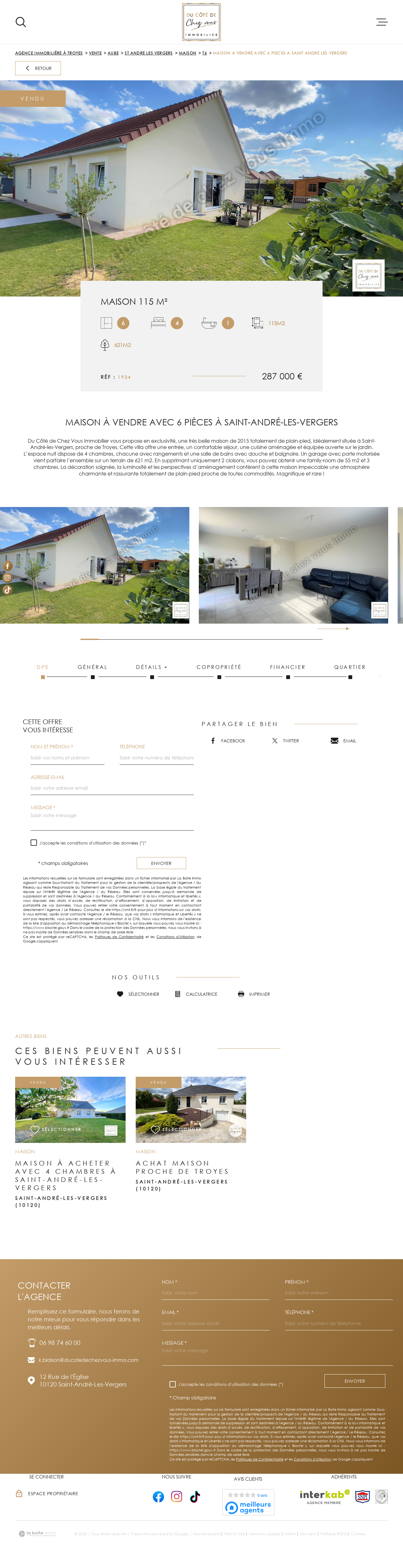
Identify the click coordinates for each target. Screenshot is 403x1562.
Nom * (169, 1282)
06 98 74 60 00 (59, 1342)
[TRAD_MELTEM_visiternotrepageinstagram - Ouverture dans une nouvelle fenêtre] (8, 578)
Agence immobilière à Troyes (49, 53)
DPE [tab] (43, 671)
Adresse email (48, 777)
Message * (43, 807)
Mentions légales (265, 1533)
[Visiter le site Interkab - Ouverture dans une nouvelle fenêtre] (325, 1497)
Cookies (358, 1534)
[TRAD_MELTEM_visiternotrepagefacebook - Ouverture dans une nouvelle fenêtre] (8, 566)
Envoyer (161, 863)
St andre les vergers (149, 53)
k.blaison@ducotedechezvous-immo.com (89, 1360)
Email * (170, 1312)
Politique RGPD (334, 1533)
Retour (38, 68)
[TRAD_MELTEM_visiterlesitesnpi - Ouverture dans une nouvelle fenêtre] (362, 1496)
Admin (290, 1533)
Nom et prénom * (52, 746)
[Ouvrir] (21, 22)
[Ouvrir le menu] (382, 22)
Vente (95, 53)
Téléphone (132, 746)
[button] (345, 629)
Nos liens (308, 1533)
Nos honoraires (207, 1533)
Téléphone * (299, 1312)
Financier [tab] (288, 671)
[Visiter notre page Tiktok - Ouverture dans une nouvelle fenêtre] (8, 590)
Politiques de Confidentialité (119, 937)
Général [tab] (92, 671)
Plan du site (234, 1533)
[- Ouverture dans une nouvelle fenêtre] (158, 1497)
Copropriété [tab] (219, 671)
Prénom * (296, 1282)
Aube (113, 53)
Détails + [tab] (152, 671)
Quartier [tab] (350, 671)
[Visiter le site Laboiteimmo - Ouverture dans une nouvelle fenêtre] (37, 1534)
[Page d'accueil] (201, 22)
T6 (204, 53)
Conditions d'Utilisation (176, 937)
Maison (187, 53)
